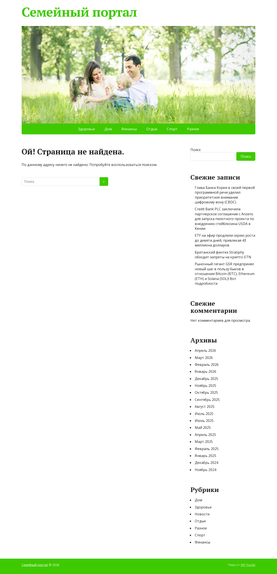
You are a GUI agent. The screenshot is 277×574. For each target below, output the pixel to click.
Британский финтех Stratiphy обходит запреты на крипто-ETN (223, 254)
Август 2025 (204, 406)
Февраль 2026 (207, 364)
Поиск (195, 149)
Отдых (151, 129)
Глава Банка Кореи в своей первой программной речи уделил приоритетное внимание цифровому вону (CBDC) (225, 194)
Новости (202, 514)
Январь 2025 (205, 455)
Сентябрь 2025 (207, 399)
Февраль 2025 (207, 448)
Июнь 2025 (204, 420)
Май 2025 (203, 427)
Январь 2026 (205, 371)
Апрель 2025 (205, 434)
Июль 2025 (204, 413)
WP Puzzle (248, 565)
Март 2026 (204, 357)
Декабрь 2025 (206, 378)
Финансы (129, 129)
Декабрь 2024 (206, 462)
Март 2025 (204, 441)
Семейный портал (79, 11)
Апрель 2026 (205, 350)
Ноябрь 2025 (205, 385)
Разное (193, 129)
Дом (108, 129)
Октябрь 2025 (206, 392)
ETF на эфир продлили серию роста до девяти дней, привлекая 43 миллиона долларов (225, 240)
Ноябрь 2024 (205, 469)
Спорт (172, 129)
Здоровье (86, 129)
